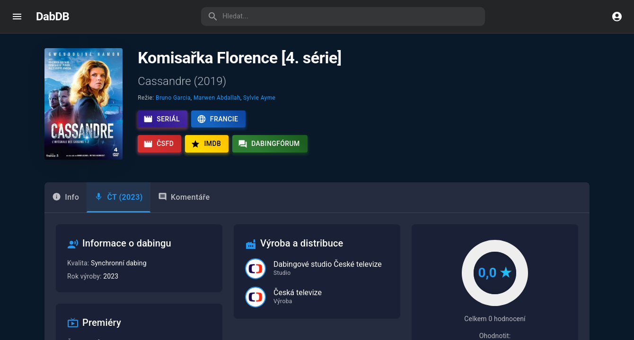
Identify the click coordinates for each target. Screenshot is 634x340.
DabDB (52, 16)
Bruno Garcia (173, 97)
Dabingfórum (269, 144)
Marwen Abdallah (217, 97)
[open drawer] (17, 16)
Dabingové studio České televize (327, 264)
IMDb (206, 144)
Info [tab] (65, 197)
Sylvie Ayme (259, 97)
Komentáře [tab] (184, 197)
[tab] (118, 197)
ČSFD (158, 144)
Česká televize (297, 292)
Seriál (161, 119)
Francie (217, 119)
